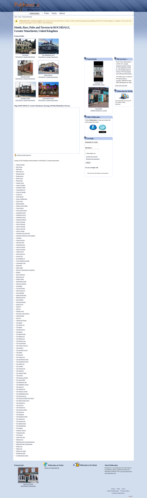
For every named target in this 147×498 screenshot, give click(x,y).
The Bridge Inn (20, 336)
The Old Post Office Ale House (25, 398)
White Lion (19, 446)
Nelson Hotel (20, 279)
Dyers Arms (19, 201)
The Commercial (21, 343)
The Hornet (19, 375)
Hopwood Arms (20, 245)
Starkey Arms (20, 311)
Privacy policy (124, 491)
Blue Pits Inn (20, 171)
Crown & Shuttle (21, 192)
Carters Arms (20, 183)
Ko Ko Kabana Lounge (22, 261)
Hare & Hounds (20, 222)
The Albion (19, 323)
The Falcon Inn (20, 357)
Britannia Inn (20, 176)
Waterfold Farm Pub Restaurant (25, 442)
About (62, 13)
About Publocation (113, 491)
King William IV (20, 258)
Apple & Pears (20, 164)
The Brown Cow (20, 341)
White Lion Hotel (21, 451)
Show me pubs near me (24, 155)
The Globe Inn (20, 364)
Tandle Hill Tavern (21, 320)
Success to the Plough (22, 313)
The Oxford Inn (20, 403)
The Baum (19, 327)
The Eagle (19, 352)
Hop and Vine (20, 242)
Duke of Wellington (21, 199)
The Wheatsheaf (21, 426)
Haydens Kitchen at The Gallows (25, 235)
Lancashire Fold (21, 263)
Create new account (92, 156)
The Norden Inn (20, 389)
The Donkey (19, 348)
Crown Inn (19, 194)
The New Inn (20, 387)
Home (15, 16)
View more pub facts (121, 85)
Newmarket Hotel (21, 281)
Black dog (19, 169)
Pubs (46, 13)
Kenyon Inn (19, 256)
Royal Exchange (21, 302)
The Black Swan (21, 334)
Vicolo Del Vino (20, 437)
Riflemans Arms (20, 297)
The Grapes (19, 366)
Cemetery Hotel (20, 187)
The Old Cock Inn (21, 396)
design (131, 496)
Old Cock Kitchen (21, 284)
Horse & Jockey (20, 249)
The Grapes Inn (20, 368)
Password (88, 148)
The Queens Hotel (21, 410)
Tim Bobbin (19, 428)
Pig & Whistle (20, 293)
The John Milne (20, 380)
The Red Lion (20, 412)
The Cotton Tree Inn (22, 345)
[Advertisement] (87, 5)
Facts (54, 13)
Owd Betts (19, 286)
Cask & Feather (20, 185)
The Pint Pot (19, 405)
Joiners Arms (20, 251)
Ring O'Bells (19, 300)
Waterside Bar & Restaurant (24, 444)
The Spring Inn (20, 419)
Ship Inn (18, 306)
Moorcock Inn (20, 277)
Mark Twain (19, 268)
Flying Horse (20, 208)
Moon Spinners (20, 274)
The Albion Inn (20, 325)
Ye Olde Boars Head (22, 455)
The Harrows (20, 371)
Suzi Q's (18, 318)
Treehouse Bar (20, 433)
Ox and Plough (20, 288)
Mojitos (18, 272)
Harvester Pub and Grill (23, 233)
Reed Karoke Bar (21, 295)
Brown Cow (19, 178)
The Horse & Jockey (22, 378)
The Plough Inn (20, 407)
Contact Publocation (118, 493)
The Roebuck (20, 414)
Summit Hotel (20, 316)
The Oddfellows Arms (22, 394)
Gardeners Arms (21, 213)
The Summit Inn (20, 421)
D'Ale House (19, 196)
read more (117, 104)
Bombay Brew (20, 174)
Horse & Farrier (20, 247)
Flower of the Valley (22, 206)
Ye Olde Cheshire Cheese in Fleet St (123, 65)
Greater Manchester (27, 16)
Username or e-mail (91, 142)
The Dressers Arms (21, 350)
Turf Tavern (19, 435)
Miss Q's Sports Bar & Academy (25, 270)
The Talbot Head (21, 423)
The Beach (19, 332)
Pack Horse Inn (20, 290)
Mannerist (19, 265)
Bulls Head (19, 180)
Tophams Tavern (21, 430)
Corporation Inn (20, 190)
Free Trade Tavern (21, 210)
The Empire (19, 355)
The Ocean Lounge (21, 391)
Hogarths (19, 238)
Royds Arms (19, 304)
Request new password (92, 159)
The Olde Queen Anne (22, 400)
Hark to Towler (20, 231)
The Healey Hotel (21, 373)
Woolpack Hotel (20, 453)
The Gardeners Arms (22, 359)
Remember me (91, 153)
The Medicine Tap (21, 382)
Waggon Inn (19, 439)
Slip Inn (18, 309)
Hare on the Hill (20, 229)
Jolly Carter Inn (20, 254)
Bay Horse (19, 167)
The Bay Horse (20, 329)
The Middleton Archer (22, 384)
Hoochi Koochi (20, 240)
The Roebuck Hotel (21, 416)
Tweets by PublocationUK (51, 468)
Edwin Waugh (20, 203)
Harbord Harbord (21, 219)
